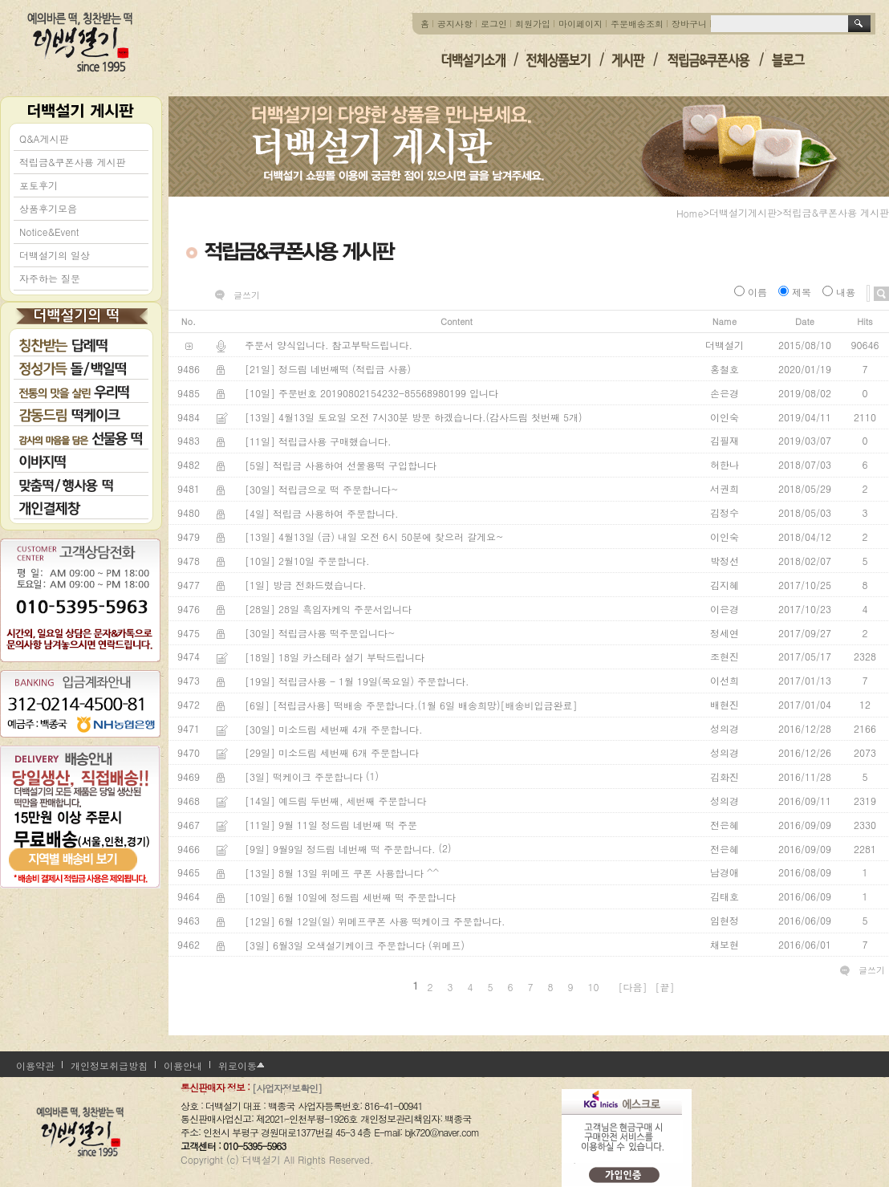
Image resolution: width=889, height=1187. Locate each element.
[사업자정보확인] (287, 1088)
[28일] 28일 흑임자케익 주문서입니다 (328, 609)
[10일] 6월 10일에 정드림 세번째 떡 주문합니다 (350, 897)
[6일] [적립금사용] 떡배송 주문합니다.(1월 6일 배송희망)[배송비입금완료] (411, 705)
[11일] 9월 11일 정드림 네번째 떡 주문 (331, 824)
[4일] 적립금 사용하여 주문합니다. (322, 513)
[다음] (633, 987)
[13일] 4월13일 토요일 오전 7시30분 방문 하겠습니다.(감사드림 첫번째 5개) (414, 417)
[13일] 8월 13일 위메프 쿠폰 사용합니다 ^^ (342, 873)
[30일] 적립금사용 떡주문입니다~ (320, 633)
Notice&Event (49, 231)
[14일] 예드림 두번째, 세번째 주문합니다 (336, 800)
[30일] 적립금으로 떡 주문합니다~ (322, 489)
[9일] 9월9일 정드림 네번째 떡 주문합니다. (340, 849)
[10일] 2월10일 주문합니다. (307, 560)
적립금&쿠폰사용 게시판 (72, 162)
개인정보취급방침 (109, 1065)
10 (593, 987)
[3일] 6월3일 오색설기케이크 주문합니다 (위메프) (355, 945)
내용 (840, 292)
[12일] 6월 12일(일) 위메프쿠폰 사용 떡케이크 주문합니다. (375, 921)
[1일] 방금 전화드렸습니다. (306, 584)
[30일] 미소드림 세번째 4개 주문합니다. (334, 729)
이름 (752, 292)
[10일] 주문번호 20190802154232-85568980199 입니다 (371, 393)
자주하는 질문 (49, 278)
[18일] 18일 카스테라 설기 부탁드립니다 (334, 657)
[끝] (665, 987)
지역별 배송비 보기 (80, 846)
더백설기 (80, 42)
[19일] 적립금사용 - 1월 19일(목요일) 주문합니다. (357, 681)
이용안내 (183, 1065)
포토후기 (38, 185)
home (690, 213)
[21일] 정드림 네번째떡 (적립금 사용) (328, 369)
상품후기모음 (48, 208)
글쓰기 (246, 295)
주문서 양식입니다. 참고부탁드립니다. (328, 345)
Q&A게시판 (44, 138)
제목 (796, 292)
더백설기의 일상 (54, 255)
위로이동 (237, 1065)
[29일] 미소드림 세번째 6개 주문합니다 (332, 753)
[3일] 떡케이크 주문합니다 (304, 776)
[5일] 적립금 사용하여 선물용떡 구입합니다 (340, 465)
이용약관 (35, 1065)
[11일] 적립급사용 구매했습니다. (318, 441)
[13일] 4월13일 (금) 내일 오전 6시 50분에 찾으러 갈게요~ (374, 537)
